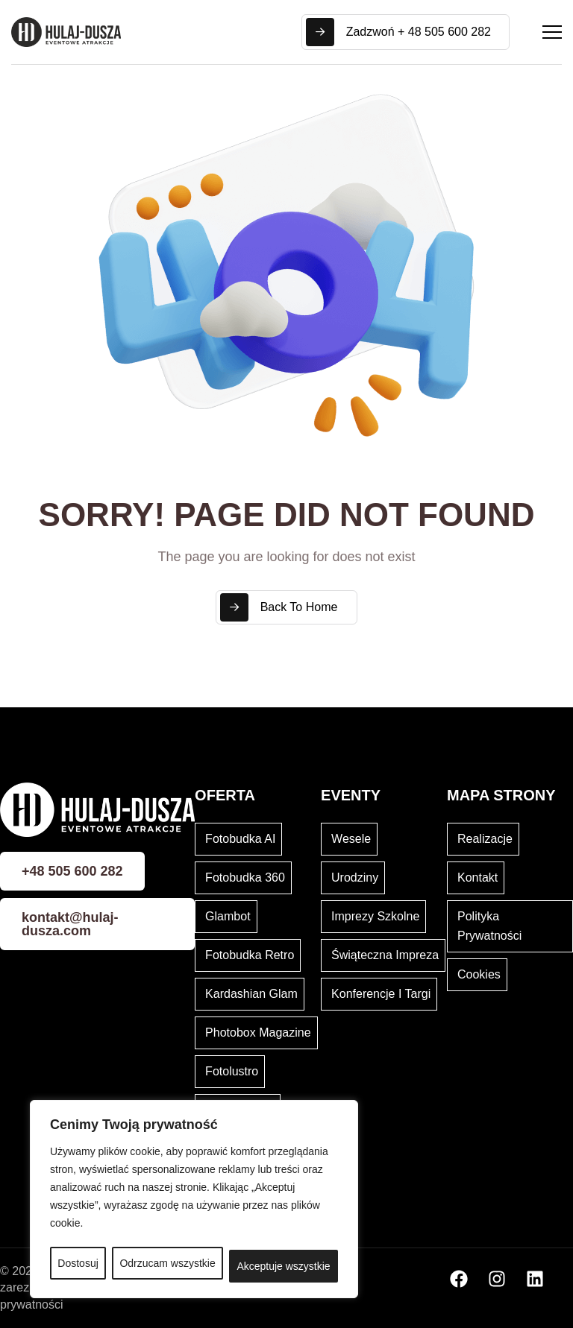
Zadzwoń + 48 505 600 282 (398, 32)
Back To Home (279, 607)
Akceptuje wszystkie (283, 1266)
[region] (194, 1199)
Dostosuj (77, 1263)
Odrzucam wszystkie (167, 1263)
